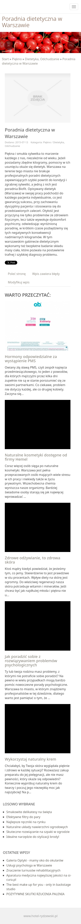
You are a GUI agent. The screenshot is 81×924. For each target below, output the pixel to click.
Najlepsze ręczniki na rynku (25, 822)
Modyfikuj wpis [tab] (19, 282)
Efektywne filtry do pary (23, 817)
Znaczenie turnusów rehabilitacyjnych (33, 870)
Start (5, 59)
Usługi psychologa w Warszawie (29, 865)
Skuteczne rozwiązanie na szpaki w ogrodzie (38, 832)
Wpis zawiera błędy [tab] (46, 274)
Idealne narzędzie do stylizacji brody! (32, 837)
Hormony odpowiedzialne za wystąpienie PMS (31, 358)
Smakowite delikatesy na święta (29, 812)
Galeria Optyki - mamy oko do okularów (34, 860)
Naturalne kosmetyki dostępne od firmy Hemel (36, 457)
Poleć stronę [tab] (17, 274)
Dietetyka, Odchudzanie (42, 59)
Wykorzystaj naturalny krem (30, 759)
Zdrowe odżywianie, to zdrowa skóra (32, 560)
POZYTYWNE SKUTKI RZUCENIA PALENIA (35, 894)
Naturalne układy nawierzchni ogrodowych (37, 827)
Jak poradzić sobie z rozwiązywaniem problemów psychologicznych (31, 661)
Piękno (17, 59)
